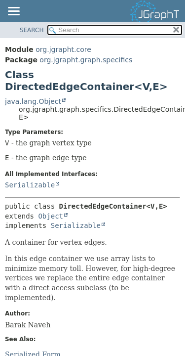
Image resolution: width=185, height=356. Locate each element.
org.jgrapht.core (63, 49)
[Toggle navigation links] (13, 12)
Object (50, 216)
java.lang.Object (33, 101)
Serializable (30, 185)
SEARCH (32, 30)
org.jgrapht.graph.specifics (85, 60)
